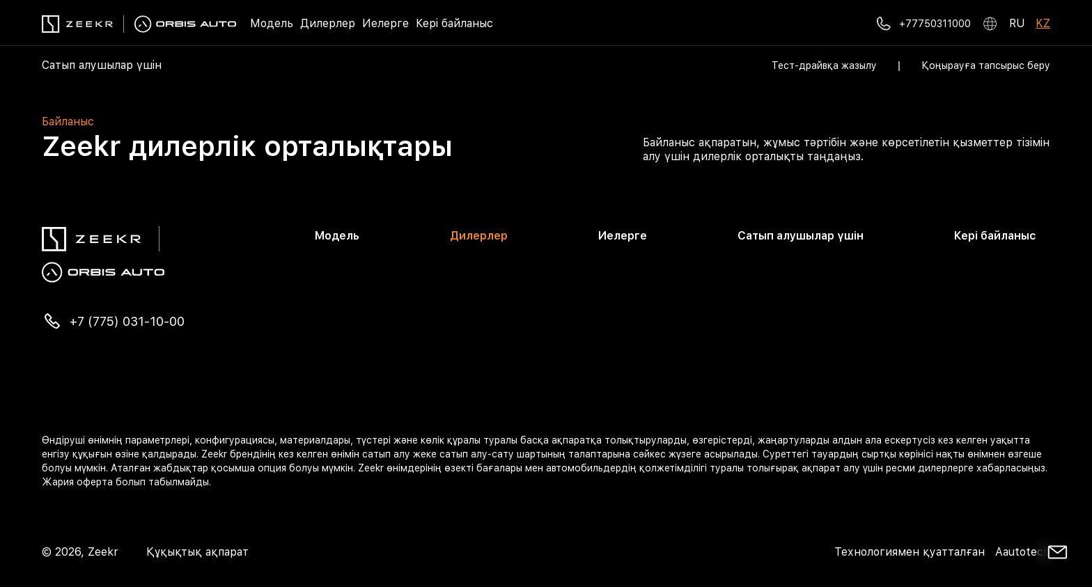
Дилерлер (327, 23)
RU (1017, 23)
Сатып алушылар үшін (102, 65)
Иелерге (385, 23)
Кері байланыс (454, 23)
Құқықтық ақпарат (197, 551)
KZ (1043, 23)
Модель (271, 23)
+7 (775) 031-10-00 (127, 321)
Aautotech (1021, 551)
